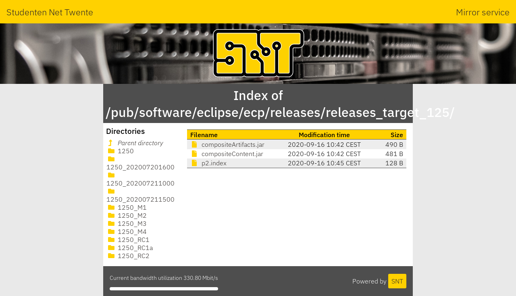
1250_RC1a (129, 248)
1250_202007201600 (140, 163)
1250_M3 (126, 223)
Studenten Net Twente (49, 12)
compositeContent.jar (226, 154)
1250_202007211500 (140, 195)
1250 (120, 151)
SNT (397, 281)
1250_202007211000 (140, 179)
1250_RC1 (128, 240)
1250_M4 (126, 231)
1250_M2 (126, 215)
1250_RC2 (128, 256)
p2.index (208, 163)
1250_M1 (126, 207)
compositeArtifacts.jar (227, 144)
